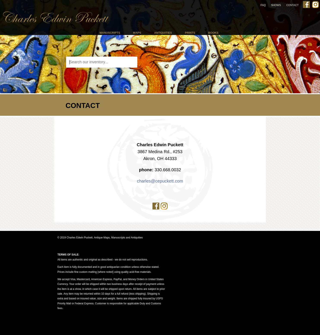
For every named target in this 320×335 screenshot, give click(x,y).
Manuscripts (110, 32)
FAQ (263, 5)
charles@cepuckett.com (160, 181)
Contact (292, 5)
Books (213, 32)
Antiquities (163, 32)
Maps (137, 32)
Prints (190, 32)
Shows (276, 5)
